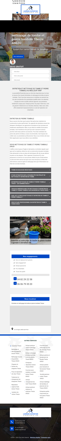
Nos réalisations (18, 56)
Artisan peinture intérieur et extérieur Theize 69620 (29, 390)
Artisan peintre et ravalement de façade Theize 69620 (44, 358)
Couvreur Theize (15, 346)
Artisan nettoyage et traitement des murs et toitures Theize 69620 (30, 356)
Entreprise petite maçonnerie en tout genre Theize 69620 (44, 394)
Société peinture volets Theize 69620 (44, 376)
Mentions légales (35, 437)
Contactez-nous (45, 437)
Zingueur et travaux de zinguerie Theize (15, 366)
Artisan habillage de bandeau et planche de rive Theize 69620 (44, 385)
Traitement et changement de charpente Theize (15, 379)
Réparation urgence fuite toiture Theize (14, 387)
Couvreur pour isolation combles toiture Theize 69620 (30, 373)
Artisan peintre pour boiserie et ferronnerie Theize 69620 (44, 368)
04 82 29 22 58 (19, 1)
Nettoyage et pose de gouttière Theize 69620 (16, 359)
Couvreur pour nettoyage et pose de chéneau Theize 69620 (44, 349)
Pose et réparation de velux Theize (16, 373)
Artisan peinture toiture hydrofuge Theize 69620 (29, 348)
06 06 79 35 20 (19, 3)
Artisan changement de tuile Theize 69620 (30, 382)
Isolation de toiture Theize (14, 393)
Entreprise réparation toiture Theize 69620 (30, 365)
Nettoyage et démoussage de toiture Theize (15, 351)
